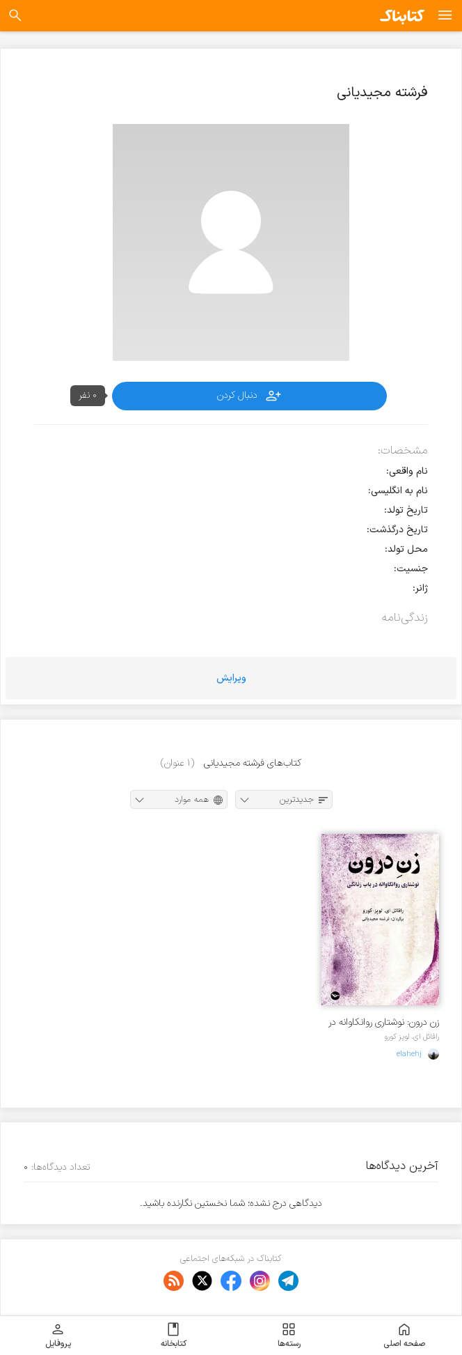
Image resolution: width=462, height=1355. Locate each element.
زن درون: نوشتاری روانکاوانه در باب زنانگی (383, 1022)
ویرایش (231, 678)
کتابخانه (173, 1335)
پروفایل (58, 1335)
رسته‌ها (289, 1335)
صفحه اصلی (404, 1335)
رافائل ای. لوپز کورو (411, 1036)
